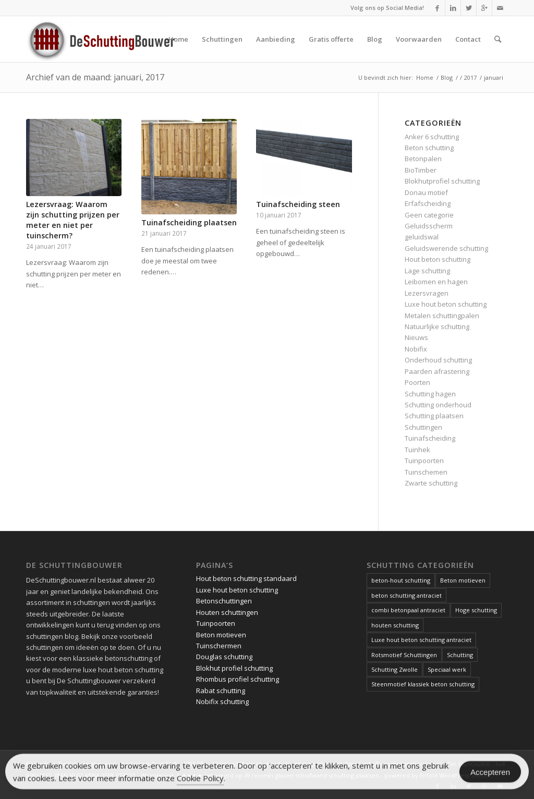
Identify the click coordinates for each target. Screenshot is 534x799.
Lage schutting (427, 270)
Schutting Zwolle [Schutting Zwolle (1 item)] (394, 669)
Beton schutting (429, 147)
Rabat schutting (220, 690)
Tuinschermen (218, 645)
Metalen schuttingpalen (442, 315)
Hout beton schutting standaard (246, 578)
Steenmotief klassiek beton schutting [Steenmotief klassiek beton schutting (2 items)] (423, 684)
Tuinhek (417, 449)
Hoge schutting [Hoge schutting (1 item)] (476, 610)
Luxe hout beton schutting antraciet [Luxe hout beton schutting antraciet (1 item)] (421, 640)
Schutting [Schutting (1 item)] (460, 655)
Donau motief (426, 192)
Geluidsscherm (429, 226)
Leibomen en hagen (436, 281)
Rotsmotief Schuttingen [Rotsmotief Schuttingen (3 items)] (404, 655)
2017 (470, 77)
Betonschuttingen (224, 601)
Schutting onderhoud (438, 404)
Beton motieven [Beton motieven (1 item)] (463, 580)
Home (424, 77)
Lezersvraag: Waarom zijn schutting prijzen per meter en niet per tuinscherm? (72, 219)
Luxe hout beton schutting (446, 304)
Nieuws (416, 337)
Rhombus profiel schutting (237, 679)
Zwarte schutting (431, 483)
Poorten (417, 382)
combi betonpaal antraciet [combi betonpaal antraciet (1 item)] (408, 610)
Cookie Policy (200, 780)
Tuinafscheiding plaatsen (189, 222)
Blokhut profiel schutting (234, 668)
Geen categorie (429, 215)
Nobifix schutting (222, 701)
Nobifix (416, 349)
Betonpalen (423, 158)
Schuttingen (423, 427)
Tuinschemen (426, 472)
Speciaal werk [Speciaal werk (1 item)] (447, 669)
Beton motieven (221, 634)
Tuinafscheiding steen (298, 204)
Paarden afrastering (437, 371)
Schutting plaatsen (434, 415)
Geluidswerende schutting (446, 248)
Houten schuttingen (227, 612)
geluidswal (422, 236)
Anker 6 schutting (432, 136)
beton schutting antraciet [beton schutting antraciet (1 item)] (406, 595)
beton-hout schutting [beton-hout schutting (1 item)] (400, 580)
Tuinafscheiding (430, 438)
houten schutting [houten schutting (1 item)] (395, 625)
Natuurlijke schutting (437, 326)
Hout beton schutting (437, 259)
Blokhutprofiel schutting (442, 181)
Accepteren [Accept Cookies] (490, 773)
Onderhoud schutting (438, 360)
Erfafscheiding (428, 203)
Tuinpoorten (424, 460)
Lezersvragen (426, 293)
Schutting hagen (430, 393)
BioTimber (420, 170)
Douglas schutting (224, 656)
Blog (447, 77)
